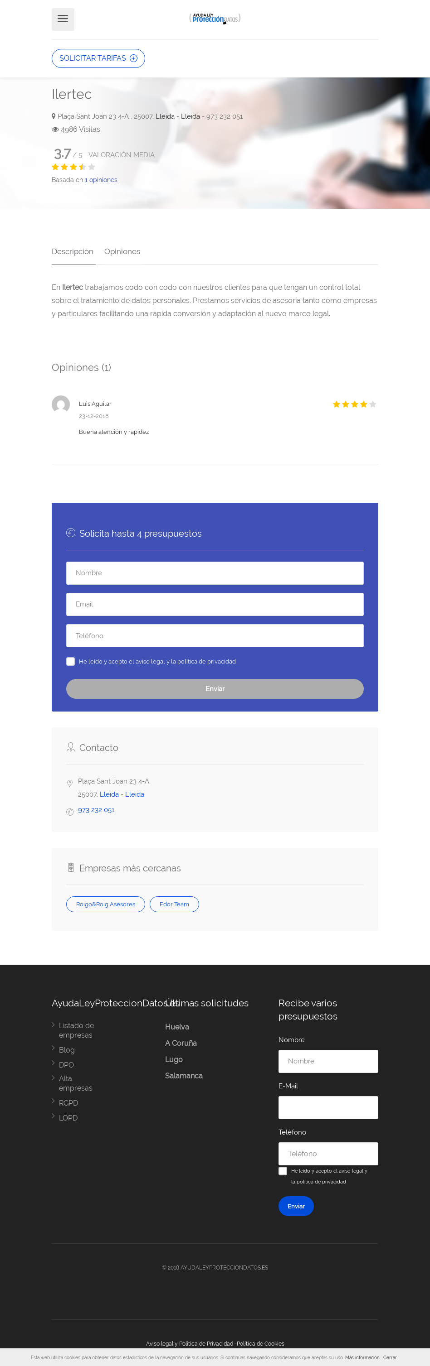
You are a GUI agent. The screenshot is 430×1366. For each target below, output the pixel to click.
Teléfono (292, 1130)
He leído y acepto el (157, 659)
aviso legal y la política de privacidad (186, 659)
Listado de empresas (76, 1028)
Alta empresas (76, 1081)
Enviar (215, 687)
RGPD (68, 1101)
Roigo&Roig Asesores (105, 901)
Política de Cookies (260, 1341)
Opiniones (120, 249)
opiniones (101, 179)
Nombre (292, 1038)
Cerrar (390, 1357)
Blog (67, 1048)
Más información (362, 1357)
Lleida (165, 116)
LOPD (68, 1115)
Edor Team (174, 901)
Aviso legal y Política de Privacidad (189, 1341)
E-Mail (288, 1084)
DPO (66, 1062)
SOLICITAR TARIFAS (98, 58)
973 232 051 (96, 807)
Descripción (72, 249)
